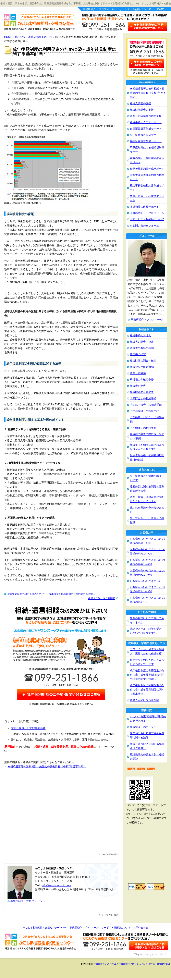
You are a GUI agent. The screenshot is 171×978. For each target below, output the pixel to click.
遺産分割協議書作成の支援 (146, 116)
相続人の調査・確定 (142, 341)
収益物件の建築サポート (144, 206)
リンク (163, 954)
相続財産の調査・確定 (143, 360)
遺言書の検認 (138, 354)
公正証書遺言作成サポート (146, 134)
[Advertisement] (61, 812)
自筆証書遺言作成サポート (146, 128)
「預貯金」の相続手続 (143, 398)
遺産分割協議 (138, 373)
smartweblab (163, 964)
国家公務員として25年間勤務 (28, 728)
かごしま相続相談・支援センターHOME (45, 927)
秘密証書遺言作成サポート (146, 141)
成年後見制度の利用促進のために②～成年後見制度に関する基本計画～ (147, 689)
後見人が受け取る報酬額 (101, 598)
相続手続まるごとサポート (146, 122)
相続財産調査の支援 (142, 109)
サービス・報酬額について (135, 9)
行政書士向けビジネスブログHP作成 (137, 964)
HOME (160, 9)
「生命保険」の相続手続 (144, 411)
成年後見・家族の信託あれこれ (33, 36)
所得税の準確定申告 (142, 379)
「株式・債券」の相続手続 (146, 404)
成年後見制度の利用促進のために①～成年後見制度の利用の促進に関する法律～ (51, 594)
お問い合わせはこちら (148, 26)
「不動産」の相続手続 (143, 427)
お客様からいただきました (146, 581)
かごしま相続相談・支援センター (36, 19)
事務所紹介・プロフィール (98, 9)
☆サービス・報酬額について (147, 219)
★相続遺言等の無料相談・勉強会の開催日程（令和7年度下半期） (47, 766)
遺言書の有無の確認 (142, 348)
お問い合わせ (140, 927)
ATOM (151, 769)
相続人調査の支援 (140, 103)
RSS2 (141, 769)
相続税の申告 (138, 385)
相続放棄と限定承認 (142, 366)
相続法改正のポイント (143, 727)
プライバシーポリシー (144, 954)
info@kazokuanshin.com (56, 885)
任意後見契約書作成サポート (147, 168)
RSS (131, 769)
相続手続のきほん (140, 335)
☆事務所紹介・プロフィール (147, 213)
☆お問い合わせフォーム (144, 225)
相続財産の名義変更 (142, 392)
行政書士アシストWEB (105, 964)
